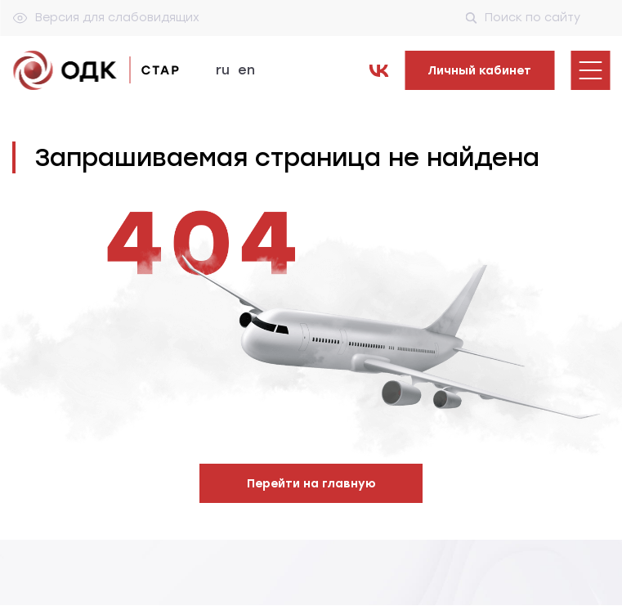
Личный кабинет (479, 71)
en (246, 70)
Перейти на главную (311, 484)
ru (223, 70)
